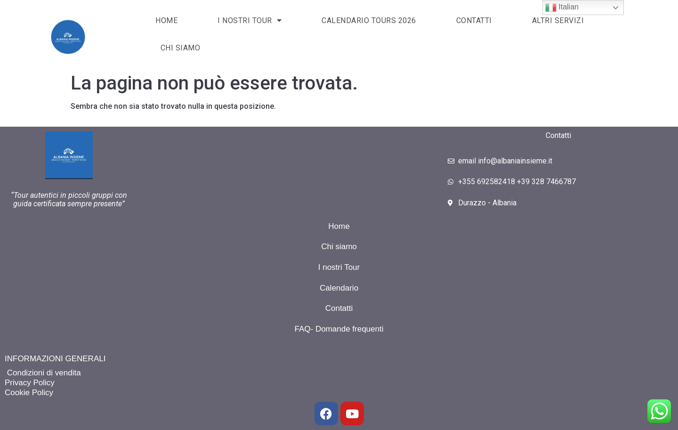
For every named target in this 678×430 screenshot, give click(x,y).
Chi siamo (181, 47)
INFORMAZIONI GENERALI (55, 358)
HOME (166, 20)
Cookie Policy (29, 392)
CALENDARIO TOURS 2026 (369, 20)
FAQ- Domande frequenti (339, 329)
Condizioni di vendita (43, 372)
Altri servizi (558, 20)
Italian (562, 7)
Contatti (474, 20)
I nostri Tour (339, 267)
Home (338, 226)
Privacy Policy (30, 382)
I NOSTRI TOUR (250, 20)
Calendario (339, 288)
